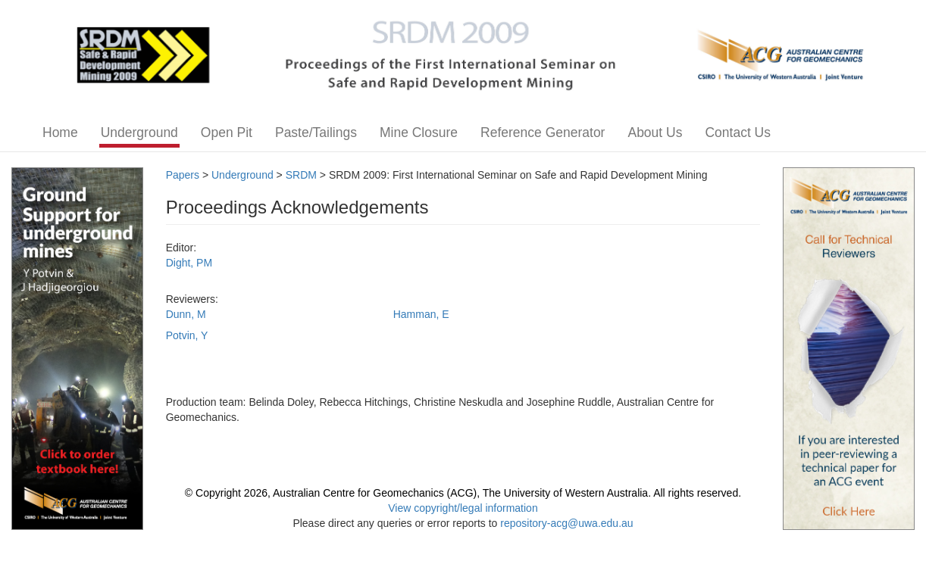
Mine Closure (419, 132)
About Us (654, 132)
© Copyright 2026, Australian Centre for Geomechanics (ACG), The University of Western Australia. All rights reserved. (463, 493)
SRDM (301, 175)
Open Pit (226, 132)
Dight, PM (189, 263)
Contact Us (738, 132)
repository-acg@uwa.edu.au (566, 523)
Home (60, 132)
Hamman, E (421, 314)
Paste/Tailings (316, 132)
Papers (182, 175)
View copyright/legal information (462, 508)
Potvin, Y (187, 335)
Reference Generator (542, 132)
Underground (139, 132)
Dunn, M (186, 314)
